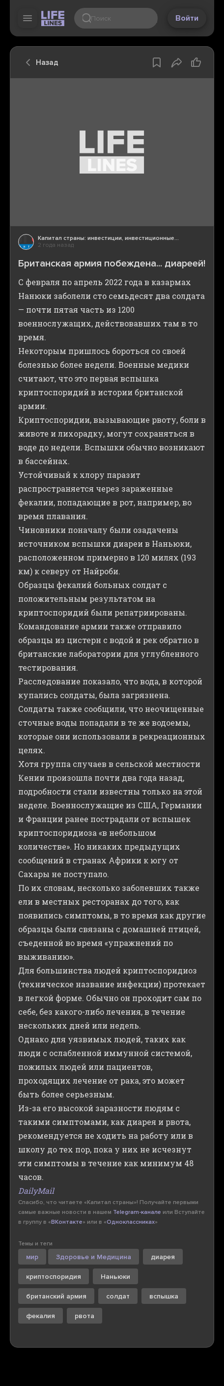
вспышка (163, 1296)
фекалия (40, 1316)
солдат (118, 1296)
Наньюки (115, 1276)
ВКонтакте (67, 1222)
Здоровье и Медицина (93, 1257)
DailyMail (36, 1190)
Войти (186, 18)
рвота (84, 1316)
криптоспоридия (53, 1276)
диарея (163, 1257)
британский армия (56, 1296)
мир (32, 1257)
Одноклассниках (131, 1222)
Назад (39, 62)
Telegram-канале (137, 1212)
